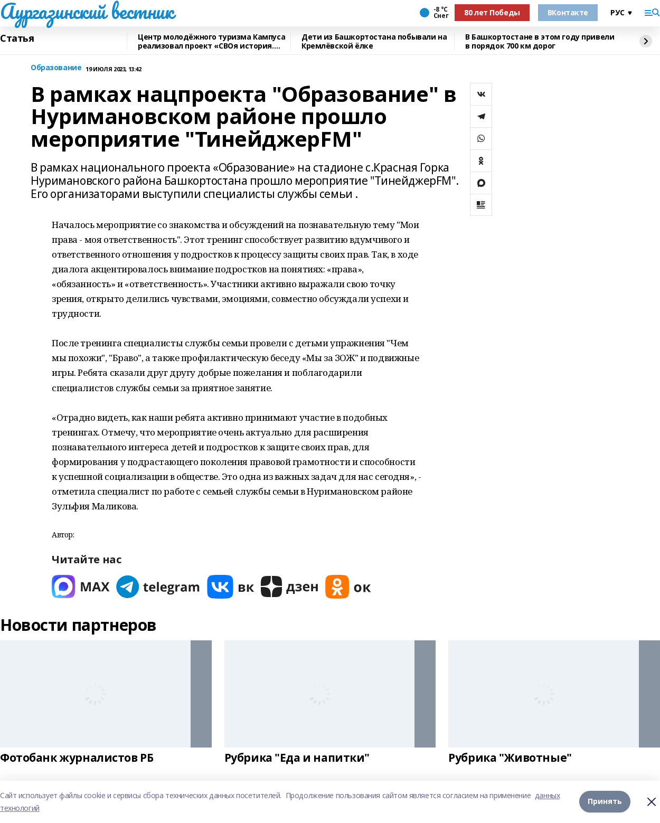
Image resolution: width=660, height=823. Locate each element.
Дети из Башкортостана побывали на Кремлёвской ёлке (374, 41)
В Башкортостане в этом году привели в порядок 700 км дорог (539, 41)
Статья (17, 38)
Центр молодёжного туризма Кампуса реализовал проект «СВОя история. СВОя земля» (211, 41)
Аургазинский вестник (87, 11)
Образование (56, 67)
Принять (605, 802)
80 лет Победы (492, 12)
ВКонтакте (568, 12)
